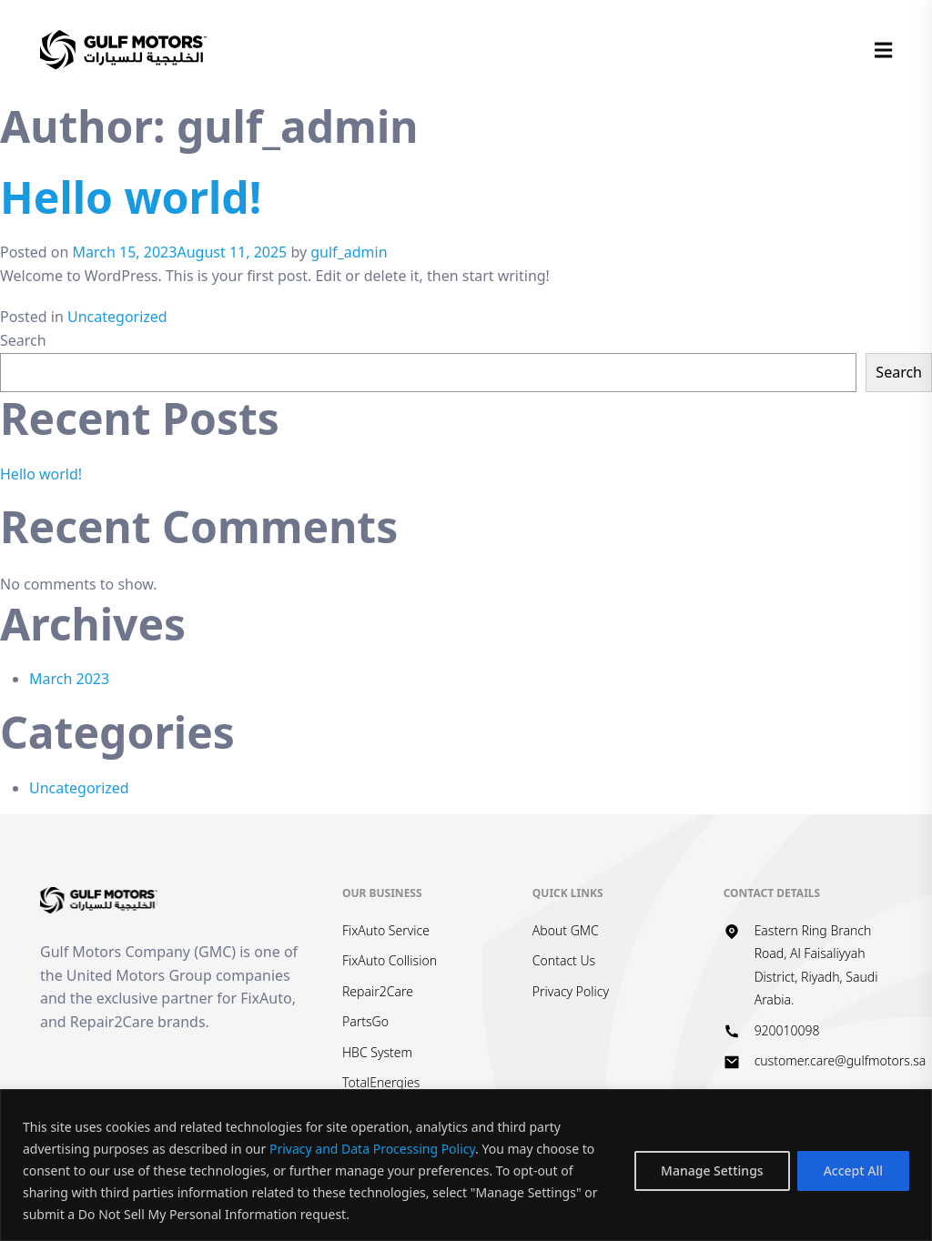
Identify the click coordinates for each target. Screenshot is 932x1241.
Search (23, 340)
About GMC (565, 930)
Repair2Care (377, 991)
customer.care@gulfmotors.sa (841, 1060)
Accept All (853, 1170)
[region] (466, 1165)
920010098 (787, 1030)
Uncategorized (117, 317)
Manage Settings (712, 1170)
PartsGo (365, 1021)
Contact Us (563, 960)
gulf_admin (348, 252)
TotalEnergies (381, 1082)
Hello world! (130, 197)
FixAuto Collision (389, 960)
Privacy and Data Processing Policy (372, 1148)
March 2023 (69, 679)
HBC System (377, 1052)
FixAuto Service (386, 930)
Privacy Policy (570, 991)
